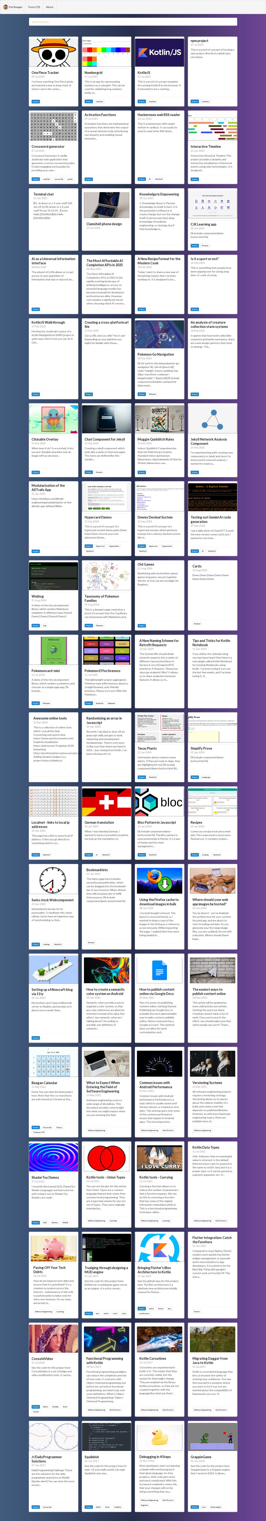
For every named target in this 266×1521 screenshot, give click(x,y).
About (49, 6)
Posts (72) (34, 6)
